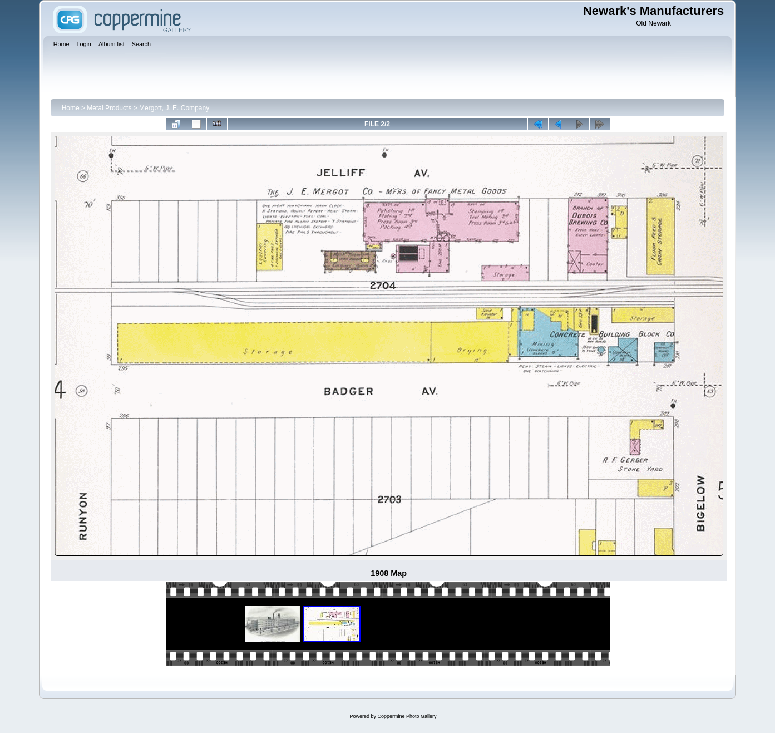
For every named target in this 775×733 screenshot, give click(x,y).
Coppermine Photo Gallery (406, 716)
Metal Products (109, 108)
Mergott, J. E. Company (174, 108)
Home (71, 108)
